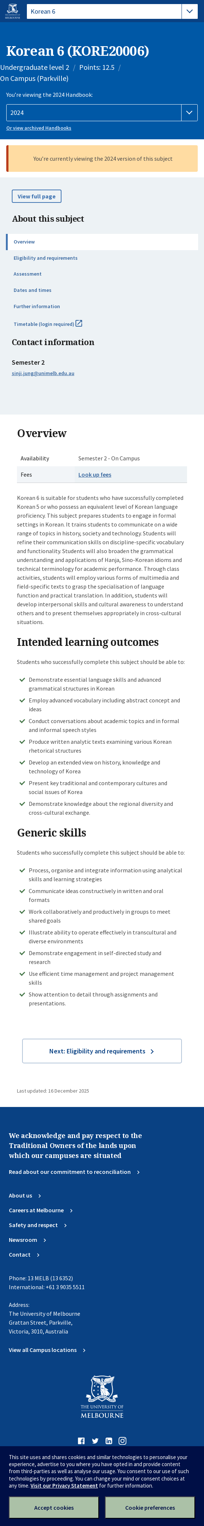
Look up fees (94, 474)
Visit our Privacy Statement (64, 1485)
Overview (24, 241)
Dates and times (33, 290)
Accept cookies (54, 1507)
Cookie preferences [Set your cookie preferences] (150, 1507)
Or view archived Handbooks (38, 128)
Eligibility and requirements (46, 258)
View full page (37, 196)
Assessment (28, 273)
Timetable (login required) (56, 327)
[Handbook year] (102, 113)
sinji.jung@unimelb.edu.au (43, 373)
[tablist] (112, 11)
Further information (37, 306)
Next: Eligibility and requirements (97, 1051)
